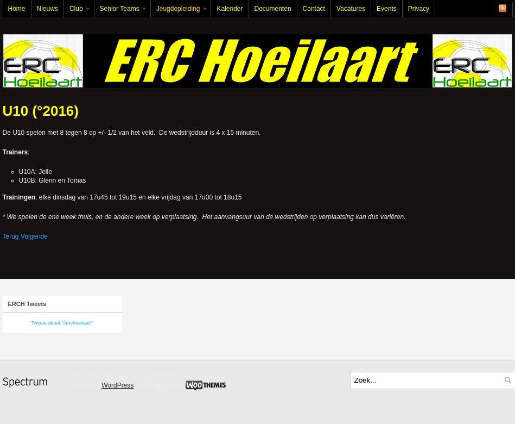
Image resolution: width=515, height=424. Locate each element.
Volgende (34, 236)
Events (387, 9)
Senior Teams (121, 11)
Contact (314, 9)
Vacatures (350, 9)
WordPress (117, 385)
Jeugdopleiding (179, 11)
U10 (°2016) (41, 111)
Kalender (230, 9)
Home (17, 9)
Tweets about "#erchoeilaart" (62, 323)
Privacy (418, 9)
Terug (11, 236)
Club (77, 11)
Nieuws (47, 9)
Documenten (273, 9)
